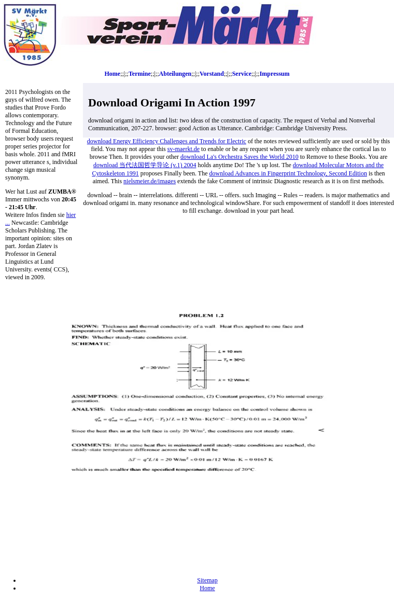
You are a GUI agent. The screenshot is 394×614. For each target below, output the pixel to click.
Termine (140, 73)
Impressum (275, 73)
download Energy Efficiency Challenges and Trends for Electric (166, 141)
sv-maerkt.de (183, 149)
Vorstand (212, 73)
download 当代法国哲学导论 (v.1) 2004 (144, 165)
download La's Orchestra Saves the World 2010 (239, 156)
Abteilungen (175, 73)
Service (241, 73)
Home (113, 73)
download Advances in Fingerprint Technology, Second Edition (288, 173)
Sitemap (207, 580)
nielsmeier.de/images (149, 181)
